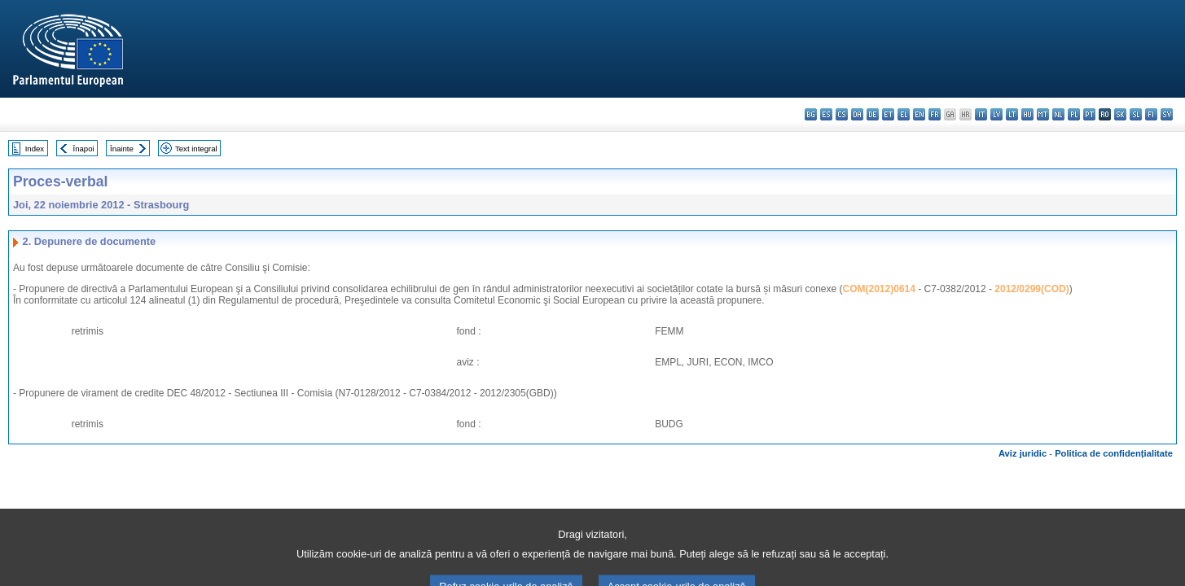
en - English (919, 114)
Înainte (122, 148)
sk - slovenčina (1120, 114)
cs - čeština (842, 114)
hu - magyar (1027, 114)
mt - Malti (1043, 114)
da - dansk (857, 114)
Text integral (196, 148)
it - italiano (981, 114)
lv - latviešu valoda (996, 114)
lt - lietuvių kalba (1012, 114)
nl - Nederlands (1058, 114)
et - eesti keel (888, 114)
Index (34, 148)
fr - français (934, 114)
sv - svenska (1167, 114)
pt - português (1089, 114)
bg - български (811, 114)
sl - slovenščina (1136, 114)
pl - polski (1074, 114)
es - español (826, 114)
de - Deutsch (873, 114)
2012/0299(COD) (1031, 289)
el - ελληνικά (904, 114)
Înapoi (83, 148)
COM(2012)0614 (879, 289)
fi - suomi (1151, 114)
